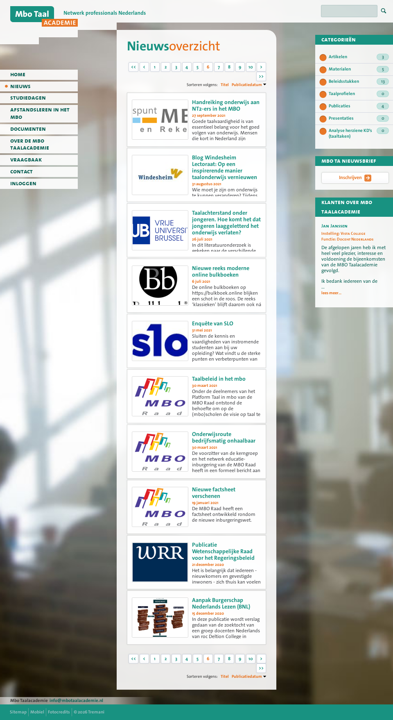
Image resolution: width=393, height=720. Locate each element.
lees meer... (331, 293)
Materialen (359, 69)
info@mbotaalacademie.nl (76, 700)
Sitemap (18, 712)
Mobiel (37, 712)
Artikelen (359, 57)
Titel (225, 84)
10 (250, 67)
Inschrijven (355, 178)
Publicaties (359, 106)
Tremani (96, 712)
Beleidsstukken (359, 81)
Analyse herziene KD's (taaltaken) (359, 133)
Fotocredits (59, 712)
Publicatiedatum (247, 84)
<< (133, 67)
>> (261, 76)
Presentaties (359, 118)
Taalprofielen (359, 94)
